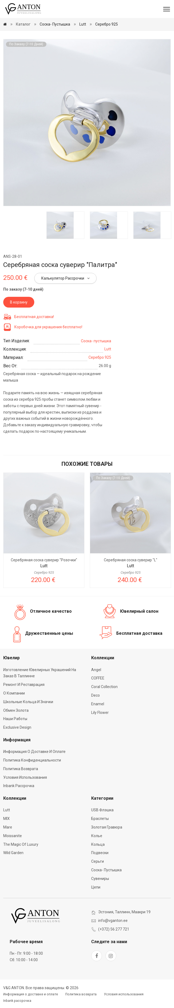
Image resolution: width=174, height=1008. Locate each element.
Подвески (99, 853)
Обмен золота (16, 710)
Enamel (97, 704)
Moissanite (12, 836)
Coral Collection (104, 687)
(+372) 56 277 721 (113, 929)
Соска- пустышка (55, 24)
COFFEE (97, 678)
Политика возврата (20, 769)
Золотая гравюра (106, 827)
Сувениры (100, 878)
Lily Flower (100, 712)
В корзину (19, 302)
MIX (6, 818)
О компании (14, 693)
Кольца (98, 844)
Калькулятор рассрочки (65, 278)
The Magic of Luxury (20, 844)
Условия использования (25, 777)
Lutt (82, 24)
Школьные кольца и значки (28, 702)
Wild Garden (13, 853)
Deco (95, 695)
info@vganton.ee (113, 920)
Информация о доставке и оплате (34, 751)
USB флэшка (102, 810)
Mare (7, 827)
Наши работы (15, 719)
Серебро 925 (106, 24)
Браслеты (100, 818)
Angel (96, 670)
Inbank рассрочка (18, 786)
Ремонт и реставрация (24, 684)
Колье (96, 836)
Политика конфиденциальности (32, 760)
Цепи (95, 887)
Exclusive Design (17, 727)
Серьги (97, 861)
